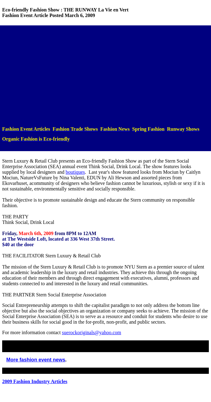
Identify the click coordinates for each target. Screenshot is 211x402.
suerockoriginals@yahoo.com (91, 332)
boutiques (75, 172)
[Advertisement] (105, 76)
